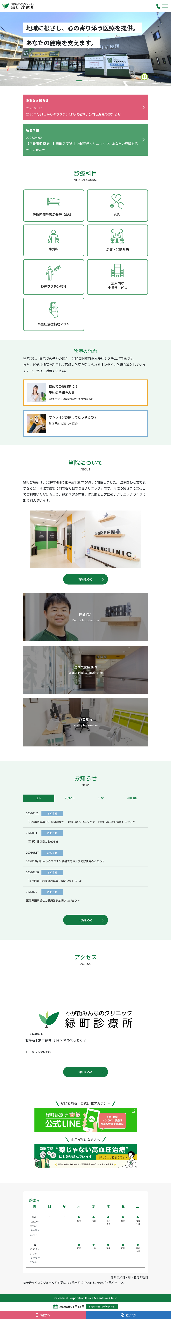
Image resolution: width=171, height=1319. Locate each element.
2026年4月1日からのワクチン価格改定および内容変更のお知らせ (65, 861)
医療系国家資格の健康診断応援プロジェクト (53, 900)
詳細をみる (85, 579)
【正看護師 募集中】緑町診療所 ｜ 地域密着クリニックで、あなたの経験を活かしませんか (80, 822)
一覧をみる (85, 920)
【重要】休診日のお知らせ (42, 841)
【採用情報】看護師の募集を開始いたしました (54, 881)
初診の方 (128, 1315)
